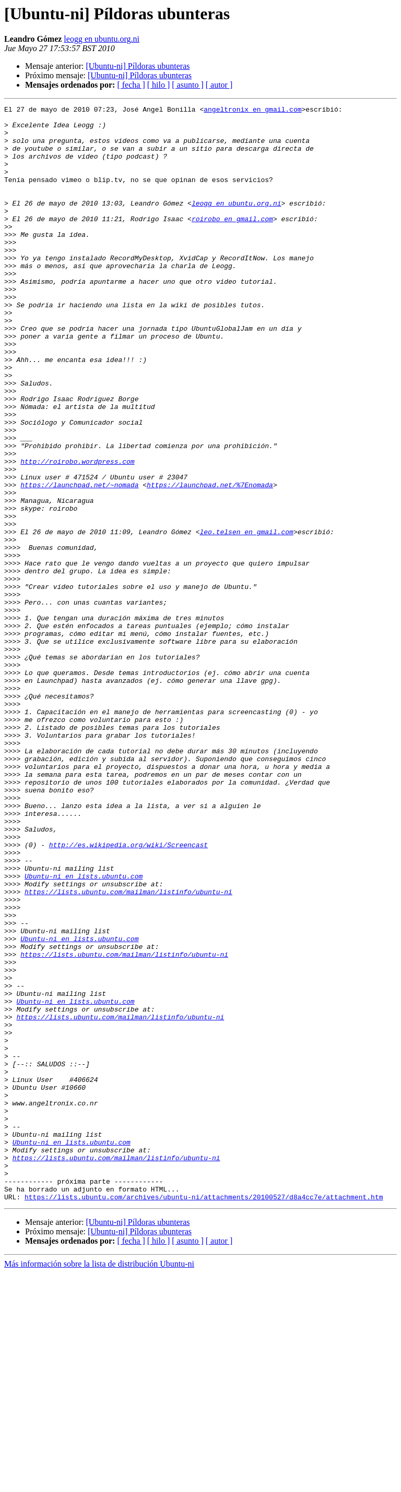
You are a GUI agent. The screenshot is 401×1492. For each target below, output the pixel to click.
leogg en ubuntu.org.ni (101, 38)
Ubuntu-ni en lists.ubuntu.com (84, 1031)
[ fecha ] (131, 84)
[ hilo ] (158, 84)
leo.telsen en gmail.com (246, 617)
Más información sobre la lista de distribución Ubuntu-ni (99, 1482)
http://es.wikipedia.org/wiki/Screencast (128, 993)
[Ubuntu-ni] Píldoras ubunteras (138, 66)
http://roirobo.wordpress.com (77, 533)
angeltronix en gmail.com (252, 110)
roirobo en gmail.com (232, 242)
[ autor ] (219, 84)
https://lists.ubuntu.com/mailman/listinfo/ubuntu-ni (128, 1049)
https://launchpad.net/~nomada (79, 561)
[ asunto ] (187, 84)
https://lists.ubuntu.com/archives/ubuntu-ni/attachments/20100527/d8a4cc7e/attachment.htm (204, 1416)
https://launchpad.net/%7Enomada (210, 561)
